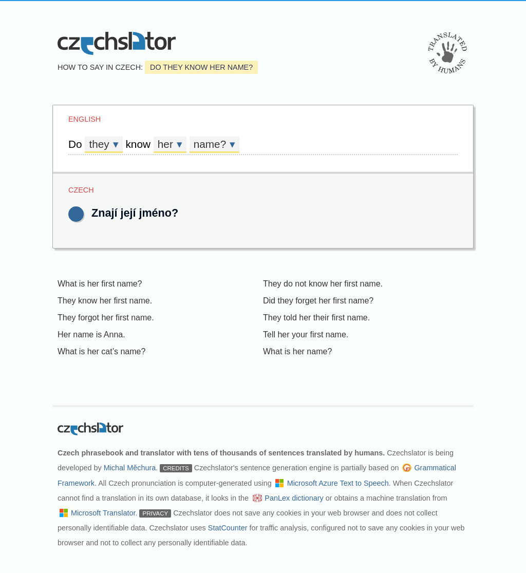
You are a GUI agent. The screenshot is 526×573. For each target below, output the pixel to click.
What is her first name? (100, 283)
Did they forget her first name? (318, 300)
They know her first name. (105, 300)
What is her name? (297, 351)
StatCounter (228, 528)
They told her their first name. (316, 317)
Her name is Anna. (91, 334)
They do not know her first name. (323, 283)
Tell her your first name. (305, 334)
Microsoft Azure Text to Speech (338, 483)
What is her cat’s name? (101, 351)
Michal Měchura (130, 468)
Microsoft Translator (103, 513)
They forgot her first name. (106, 317)
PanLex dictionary (294, 498)
